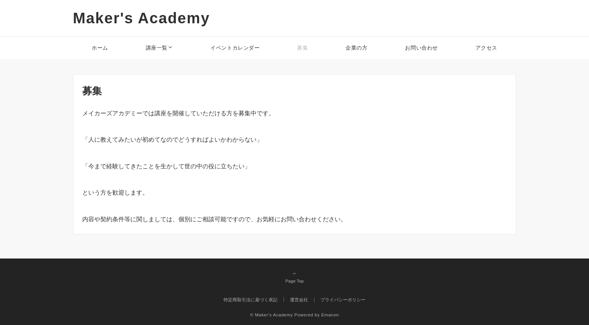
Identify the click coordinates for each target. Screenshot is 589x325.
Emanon (330, 314)
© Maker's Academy (271, 314)
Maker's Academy (141, 18)
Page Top (294, 277)
